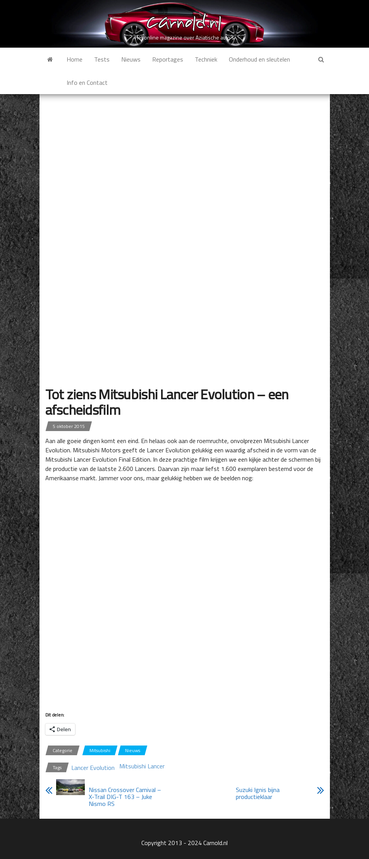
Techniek (206, 59)
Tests (102, 59)
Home (74, 59)
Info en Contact (87, 82)
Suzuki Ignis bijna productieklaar (258, 793)
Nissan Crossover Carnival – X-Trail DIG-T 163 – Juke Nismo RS (125, 796)
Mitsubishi (99, 750)
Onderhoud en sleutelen (259, 59)
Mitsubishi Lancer (142, 766)
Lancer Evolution (93, 767)
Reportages (167, 59)
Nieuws (131, 59)
